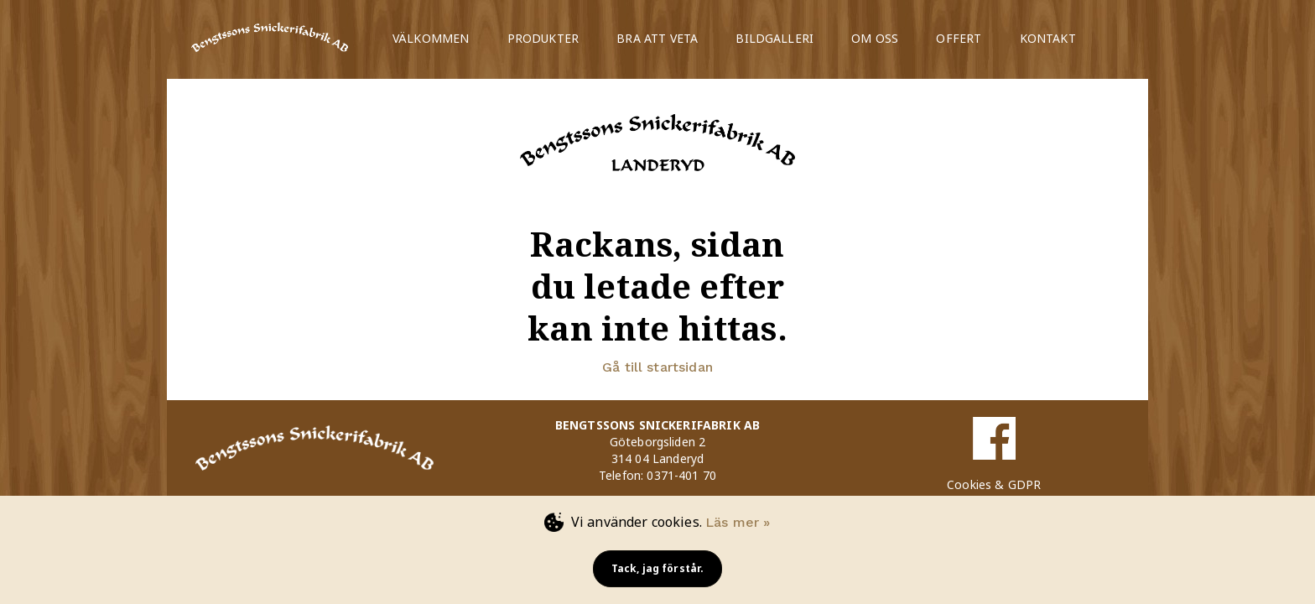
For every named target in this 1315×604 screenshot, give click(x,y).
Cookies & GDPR (994, 484)
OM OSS (874, 38)
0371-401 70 (681, 475)
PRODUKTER (543, 38)
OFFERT (958, 38)
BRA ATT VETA (657, 38)
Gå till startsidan (657, 367)
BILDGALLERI (774, 38)
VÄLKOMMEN (430, 38)
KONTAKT (1048, 38)
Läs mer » (737, 522)
